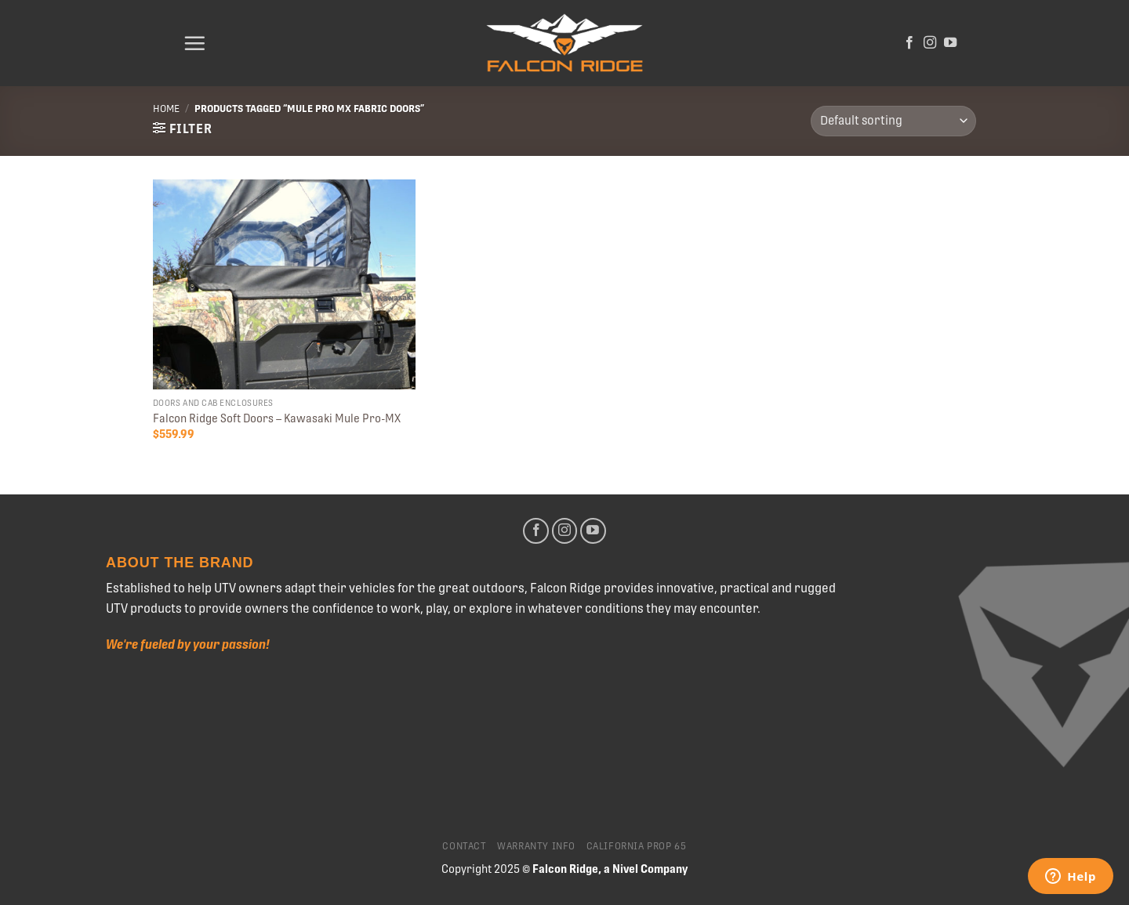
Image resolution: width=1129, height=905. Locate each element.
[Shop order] (893, 121)
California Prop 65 (636, 846)
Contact (464, 846)
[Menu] (194, 43)
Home (166, 108)
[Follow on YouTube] (950, 43)
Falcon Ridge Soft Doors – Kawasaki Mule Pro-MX (277, 418)
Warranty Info (536, 846)
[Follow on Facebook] (909, 43)
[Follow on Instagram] (930, 43)
